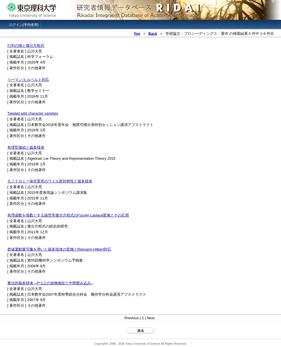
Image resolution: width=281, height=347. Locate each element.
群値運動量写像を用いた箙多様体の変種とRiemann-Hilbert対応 (59, 249)
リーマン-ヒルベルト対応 (28, 79)
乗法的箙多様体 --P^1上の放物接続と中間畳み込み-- (50, 283)
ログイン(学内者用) (24, 25)
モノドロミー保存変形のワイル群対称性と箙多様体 (49, 181)
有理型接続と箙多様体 (25, 147)
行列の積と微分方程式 (25, 45)
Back (152, 33)
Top (137, 33)
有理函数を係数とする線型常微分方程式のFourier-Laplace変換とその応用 (68, 215)
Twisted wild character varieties (32, 113)
